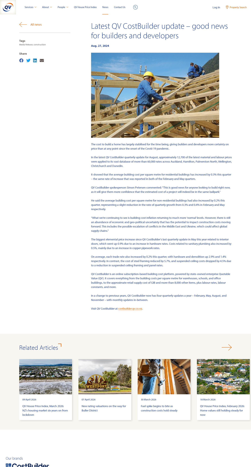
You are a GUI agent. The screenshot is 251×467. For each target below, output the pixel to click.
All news (30, 24)
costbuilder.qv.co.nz (130, 308)
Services (30, 7)
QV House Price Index (85, 7)
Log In (216, 7)
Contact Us (119, 7)
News (105, 7)
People (63, 7)
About (47, 7)
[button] (227, 347)
